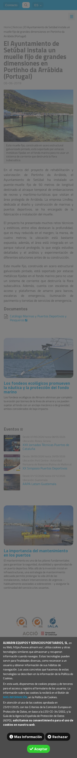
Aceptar (40, 749)
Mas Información (28, 737)
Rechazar (60, 737)
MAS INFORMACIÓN (15, 697)
